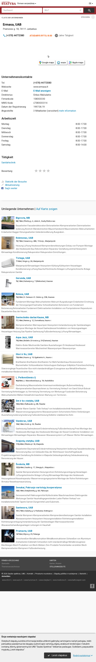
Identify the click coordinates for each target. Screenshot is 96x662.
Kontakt (30, 616)
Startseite (5, 606)
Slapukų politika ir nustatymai (65, 616)
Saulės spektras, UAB (16, 616)
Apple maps (76, 62)
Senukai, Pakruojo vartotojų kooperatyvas (39, 530)
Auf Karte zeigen (46, 251)
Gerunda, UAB (23, 320)
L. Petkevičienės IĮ (26, 420)
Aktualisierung (10, 185)
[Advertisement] (48, 221)
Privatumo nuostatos (43, 616)
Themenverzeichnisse (11, 609)
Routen (58, 606)
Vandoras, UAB (24, 463)
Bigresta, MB (23, 260)
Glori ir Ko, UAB (24, 396)
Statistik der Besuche (14, 181)
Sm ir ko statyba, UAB (27, 443)
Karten (53, 603)
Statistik (82, 616)
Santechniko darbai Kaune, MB (32, 359)
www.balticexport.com (76, 622)
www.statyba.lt (45, 622)
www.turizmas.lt (30, 622)
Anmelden (6, 619)
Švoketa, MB (23, 506)
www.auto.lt (17, 622)
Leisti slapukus (57, 655)
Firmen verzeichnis (27, 3)
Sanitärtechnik (8, 162)
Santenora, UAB (24, 550)
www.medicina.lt (59, 622)
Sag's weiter (9, 188)
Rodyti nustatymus (83, 655)
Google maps (46, 62)
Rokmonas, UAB (24, 280)
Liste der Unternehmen (12, 18)
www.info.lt (6, 622)
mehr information (67, 110)
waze (61, 63)
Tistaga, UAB (23, 300)
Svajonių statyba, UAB (27, 483)
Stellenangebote (57, 609)
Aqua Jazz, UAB (24, 379)
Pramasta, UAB (24, 573)
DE (91, 3)
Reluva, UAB (22, 336)
